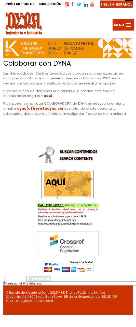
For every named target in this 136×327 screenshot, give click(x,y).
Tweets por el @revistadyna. (23, 283)
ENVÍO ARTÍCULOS (20, 4)
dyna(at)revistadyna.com (41, 108)
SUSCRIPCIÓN (50, 4)
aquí (48, 95)
